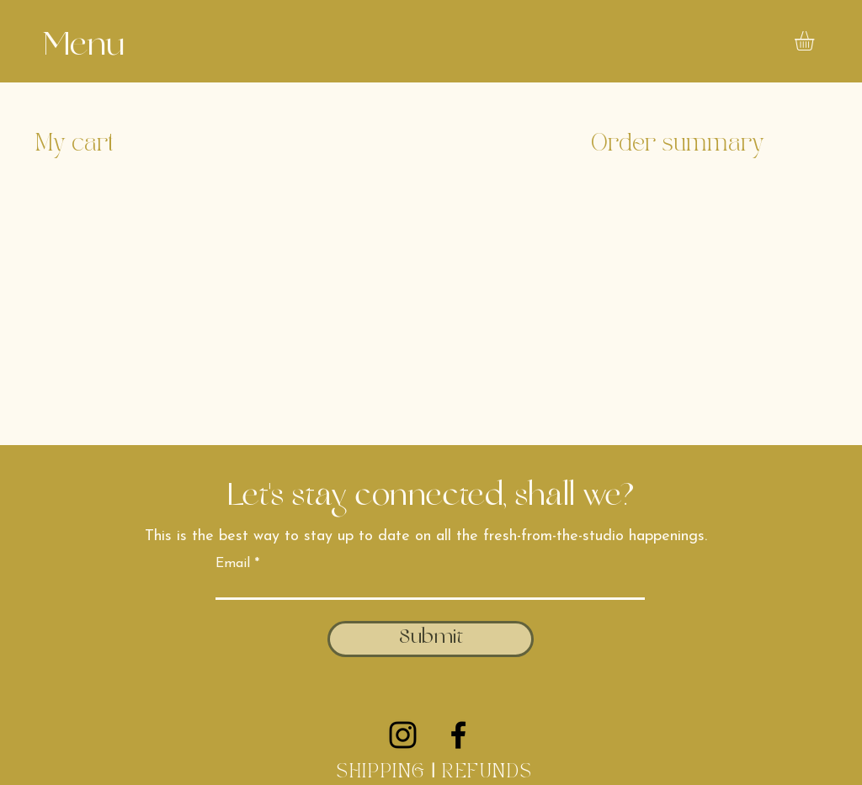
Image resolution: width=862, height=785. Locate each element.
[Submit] (430, 639)
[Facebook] (458, 735)
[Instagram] (403, 735)
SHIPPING (381, 772)
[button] (83, 47)
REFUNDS (490, 772)
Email (233, 563)
